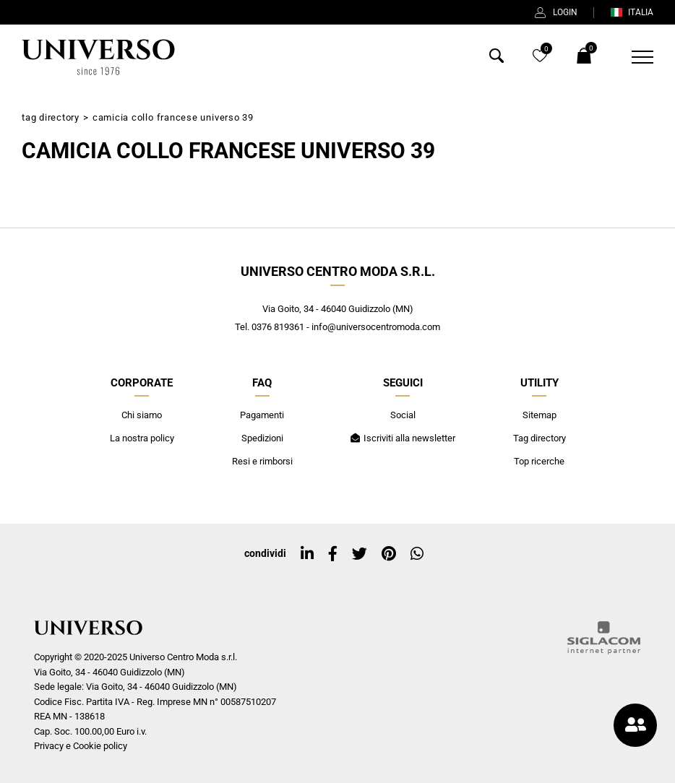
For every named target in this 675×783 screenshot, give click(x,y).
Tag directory (50, 117)
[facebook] (333, 554)
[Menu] (633, 57)
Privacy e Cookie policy (80, 745)
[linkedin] (307, 554)
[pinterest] (389, 554)
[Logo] (98, 57)
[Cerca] (496, 59)
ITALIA (631, 12)
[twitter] (359, 554)
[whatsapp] (417, 554)
